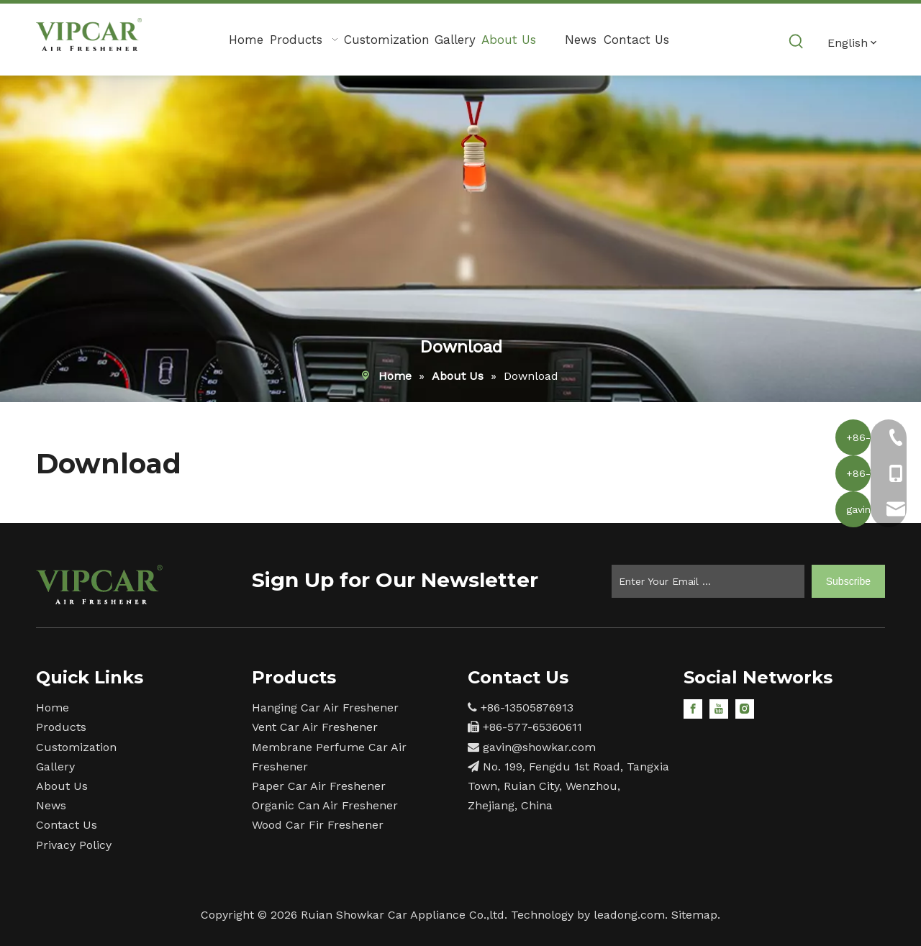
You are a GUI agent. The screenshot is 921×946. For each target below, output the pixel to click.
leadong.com (629, 915)
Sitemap (694, 915)
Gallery (55, 766)
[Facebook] (693, 708)
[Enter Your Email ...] (708, 581)
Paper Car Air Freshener (319, 786)
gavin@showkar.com (539, 747)
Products (61, 727)
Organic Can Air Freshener (325, 805)
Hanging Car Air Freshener (325, 707)
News (51, 805)
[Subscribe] (848, 581)
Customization (76, 747)
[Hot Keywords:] (796, 41)
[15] (99, 584)
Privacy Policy (74, 845)
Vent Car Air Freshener (315, 727)
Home (52, 707)
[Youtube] (718, 708)
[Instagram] (744, 708)
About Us (62, 786)
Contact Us (66, 825)
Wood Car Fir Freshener (318, 825)
